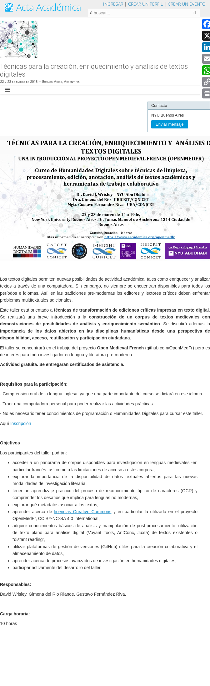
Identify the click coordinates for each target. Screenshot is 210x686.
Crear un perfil (145, 4)
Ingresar (113, 4)
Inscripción (20, 423)
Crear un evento (187, 4)
